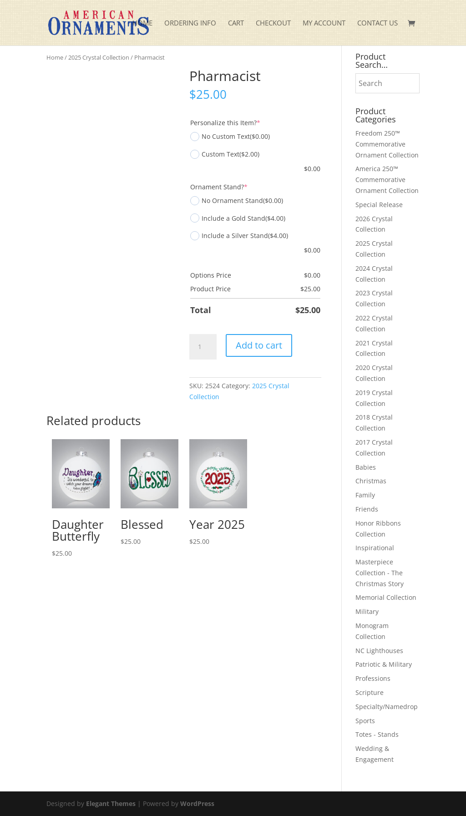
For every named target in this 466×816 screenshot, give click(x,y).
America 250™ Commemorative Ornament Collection (387, 179)
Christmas (370, 480)
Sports (365, 720)
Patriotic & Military (383, 664)
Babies (365, 467)
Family (365, 495)
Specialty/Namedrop (386, 706)
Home (142, 23)
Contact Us (377, 23)
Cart (236, 23)
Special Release (379, 204)
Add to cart (259, 345)
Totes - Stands (377, 734)
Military (367, 611)
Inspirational (374, 547)
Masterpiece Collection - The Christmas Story (379, 573)
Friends (366, 509)
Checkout (273, 23)
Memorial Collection (385, 597)
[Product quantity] (203, 347)
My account (324, 23)
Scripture (369, 692)
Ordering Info (190, 23)
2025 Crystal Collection (98, 57)
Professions (372, 678)
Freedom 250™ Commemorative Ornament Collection (387, 144)
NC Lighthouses (379, 650)
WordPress (197, 803)
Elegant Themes (111, 803)
